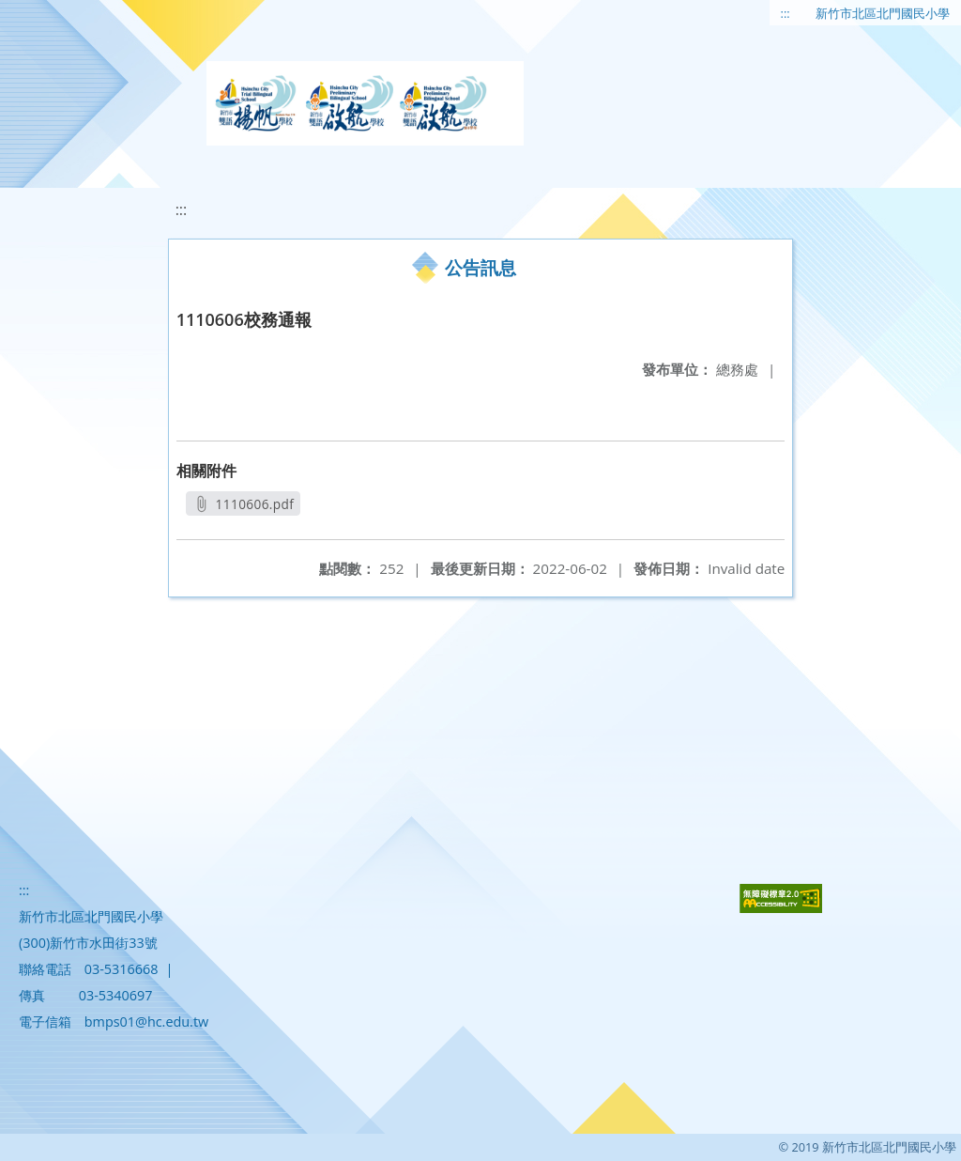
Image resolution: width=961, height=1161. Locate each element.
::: (785, 13)
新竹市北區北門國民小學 (883, 13)
